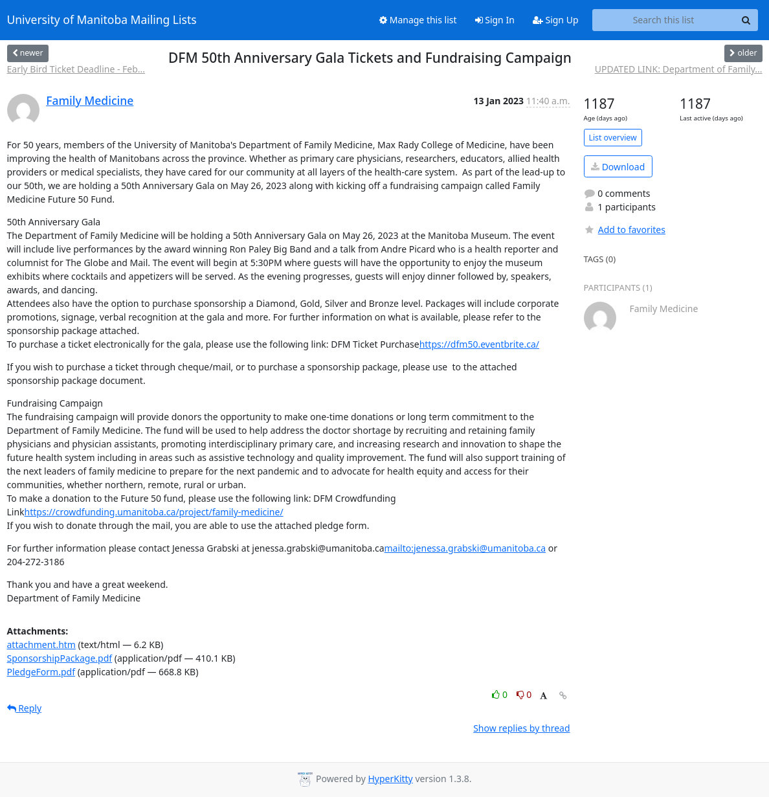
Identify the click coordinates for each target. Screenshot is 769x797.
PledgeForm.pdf (41, 672)
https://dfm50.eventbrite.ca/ (479, 344)
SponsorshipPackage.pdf (60, 658)
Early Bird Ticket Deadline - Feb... (76, 69)
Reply (24, 708)
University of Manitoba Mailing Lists (102, 20)
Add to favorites (624, 229)
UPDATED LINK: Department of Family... (679, 69)
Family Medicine (89, 100)
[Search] (746, 20)
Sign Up (556, 20)
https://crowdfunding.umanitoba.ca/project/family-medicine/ (154, 512)
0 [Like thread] (500, 694)
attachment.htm (41, 644)
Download (618, 167)
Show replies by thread (521, 728)
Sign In (495, 20)
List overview (613, 137)
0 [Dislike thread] (524, 694)
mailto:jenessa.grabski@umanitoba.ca (465, 548)
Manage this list (418, 20)
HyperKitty (390, 778)
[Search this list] (663, 20)
